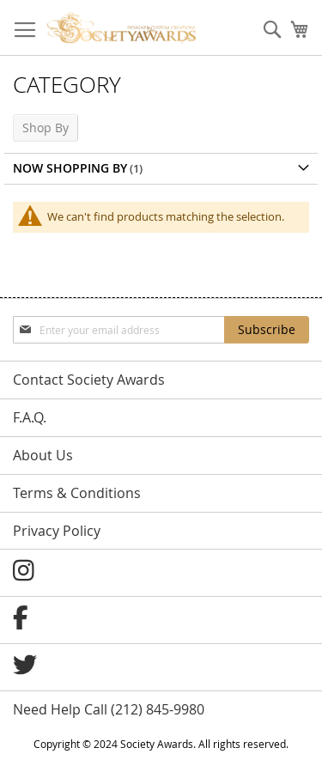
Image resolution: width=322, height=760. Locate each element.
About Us (43, 455)
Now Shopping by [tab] (70, 168)
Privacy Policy (56, 530)
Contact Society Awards (89, 379)
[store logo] (121, 28)
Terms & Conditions (77, 492)
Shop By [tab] (45, 127)
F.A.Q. (29, 417)
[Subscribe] (266, 330)
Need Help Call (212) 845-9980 (108, 709)
